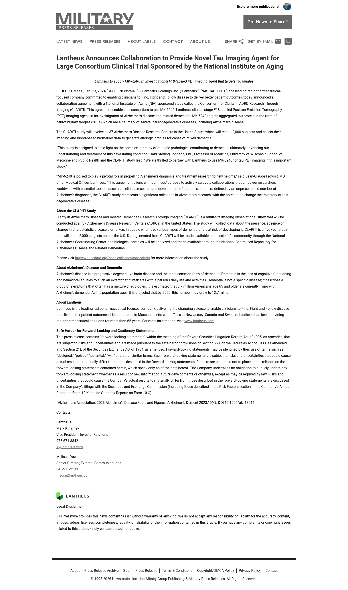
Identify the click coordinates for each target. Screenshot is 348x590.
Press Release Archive (101, 570)
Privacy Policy (250, 570)
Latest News (69, 41)
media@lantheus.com (73, 475)
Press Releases (105, 41)
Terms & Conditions (177, 570)
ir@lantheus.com (69, 447)
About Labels (142, 41)
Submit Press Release (140, 570)
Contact (173, 41)
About (75, 570)
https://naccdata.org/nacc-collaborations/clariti (112, 258)
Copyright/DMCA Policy (215, 570)
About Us (200, 41)
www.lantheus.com (199, 321)
